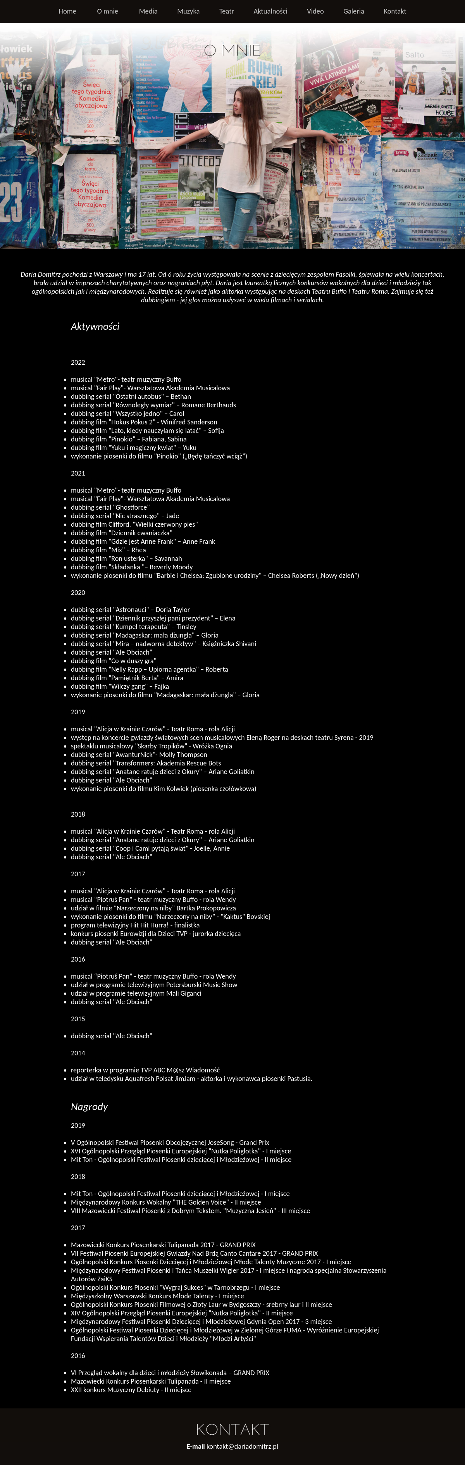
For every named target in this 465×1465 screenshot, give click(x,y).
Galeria (353, 11)
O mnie (107, 11)
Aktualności (270, 11)
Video (315, 11)
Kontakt (395, 11)
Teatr (226, 11)
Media (148, 11)
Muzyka (188, 11)
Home (67, 11)
